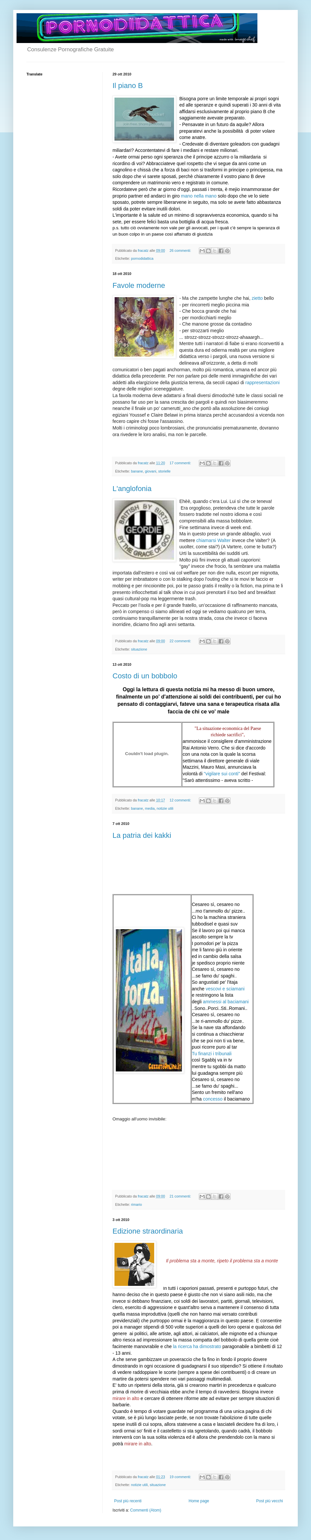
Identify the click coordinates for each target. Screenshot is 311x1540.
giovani (150, 471)
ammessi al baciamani (226, 1001)
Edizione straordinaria (147, 1231)
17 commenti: (180, 463)
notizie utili (164, 808)
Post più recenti (128, 1501)
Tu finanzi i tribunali (212, 1053)
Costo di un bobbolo (144, 676)
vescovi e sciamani (225, 988)
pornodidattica (142, 258)
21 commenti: (180, 1196)
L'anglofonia (132, 488)
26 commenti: (180, 250)
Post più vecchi (269, 1501)
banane (137, 471)
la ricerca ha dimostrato (197, 1346)
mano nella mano (198, 196)
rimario (136, 1204)
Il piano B (127, 85)
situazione (139, 649)
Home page (199, 1501)
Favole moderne (138, 285)
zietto (257, 298)
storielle (164, 471)
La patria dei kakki (141, 835)
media (150, 808)
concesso (212, 1099)
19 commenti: (180, 1477)
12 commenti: (180, 800)
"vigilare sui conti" (222, 773)
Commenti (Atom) (145, 1510)
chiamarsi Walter (213, 540)
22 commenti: (180, 641)
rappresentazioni (262, 382)
